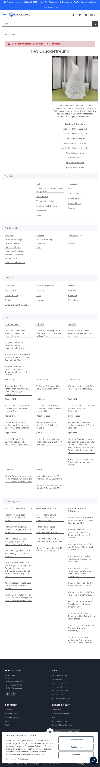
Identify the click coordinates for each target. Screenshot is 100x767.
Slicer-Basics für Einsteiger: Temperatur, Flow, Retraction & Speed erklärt (49, 408)
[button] (73, 14)
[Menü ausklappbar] (4, 12)
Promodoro (73, 300)
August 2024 (10, 399)
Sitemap (71, 208)
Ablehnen (76, 755)
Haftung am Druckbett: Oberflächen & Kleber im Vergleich (47, 425)
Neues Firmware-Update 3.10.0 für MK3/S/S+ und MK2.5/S (50, 486)
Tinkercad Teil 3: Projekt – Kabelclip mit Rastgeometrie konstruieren (80, 333)
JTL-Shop (86, 764)
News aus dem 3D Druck (47, 508)
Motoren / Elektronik (14, 254)
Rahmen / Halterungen (15, 262)
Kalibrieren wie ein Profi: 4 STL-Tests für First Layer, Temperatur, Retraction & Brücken (16, 370)
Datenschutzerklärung (60, 713)
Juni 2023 (40, 432)
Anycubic (72, 285)
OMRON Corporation (45, 285)
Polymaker (40, 300)
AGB (70, 188)
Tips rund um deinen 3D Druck (18, 508)
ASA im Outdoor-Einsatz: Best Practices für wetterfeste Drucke (81, 462)
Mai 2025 (72, 324)
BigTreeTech (10, 290)
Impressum (10, 759)
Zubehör (8, 709)
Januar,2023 (10, 469)
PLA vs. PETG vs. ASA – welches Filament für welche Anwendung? (81, 408)
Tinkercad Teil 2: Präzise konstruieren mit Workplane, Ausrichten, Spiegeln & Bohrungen (17, 390)
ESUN (38, 295)
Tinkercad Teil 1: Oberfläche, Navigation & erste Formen (48, 387)
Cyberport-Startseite (75, 167)
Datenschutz (23, 759)
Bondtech (72, 290)
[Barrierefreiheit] (93, 760)
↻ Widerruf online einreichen (66, 731)
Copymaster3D (11, 295)
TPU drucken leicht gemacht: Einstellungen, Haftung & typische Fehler (17, 408)
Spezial (71, 243)
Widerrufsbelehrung (60, 721)
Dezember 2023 (43, 416)
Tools (38, 247)
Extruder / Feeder (12, 243)
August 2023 (10, 432)
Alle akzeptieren (76, 740)
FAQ (38, 184)
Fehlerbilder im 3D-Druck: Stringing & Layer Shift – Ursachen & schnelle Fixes (16, 442)
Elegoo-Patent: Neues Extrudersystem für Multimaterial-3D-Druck (15, 345)
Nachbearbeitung (44, 239)
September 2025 (12, 324)
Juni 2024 (40, 399)
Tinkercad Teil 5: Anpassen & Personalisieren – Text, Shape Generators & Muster (17, 357)
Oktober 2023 (74, 416)
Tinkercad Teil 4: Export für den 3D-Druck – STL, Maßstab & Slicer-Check (49, 333)
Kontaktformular (75, 157)
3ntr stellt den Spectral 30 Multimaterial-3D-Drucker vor (49, 477)
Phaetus (8, 300)
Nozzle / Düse (11, 258)
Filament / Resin (11, 713)
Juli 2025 (40, 324)
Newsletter (41, 210)
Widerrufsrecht (74, 203)
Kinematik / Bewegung (14, 251)
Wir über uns (42, 196)
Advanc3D (72, 295)
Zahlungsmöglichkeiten (46, 206)
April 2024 (72, 399)
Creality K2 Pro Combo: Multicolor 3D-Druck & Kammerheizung (15, 333)
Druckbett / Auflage (13, 239)
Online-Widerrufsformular (62, 725)
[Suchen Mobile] (47, 24)
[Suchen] (95, 24)
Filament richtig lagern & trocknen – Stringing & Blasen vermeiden (81, 425)
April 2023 (72, 432)
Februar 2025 (42, 379)
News (38, 215)
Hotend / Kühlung (12, 247)
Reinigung (40, 243)
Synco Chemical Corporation (17, 305)
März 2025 (9, 379)
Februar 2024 (11, 416)
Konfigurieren (76, 747)
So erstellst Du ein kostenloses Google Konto (49, 190)
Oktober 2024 (74, 379)
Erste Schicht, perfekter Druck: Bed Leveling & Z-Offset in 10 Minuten (49, 442)
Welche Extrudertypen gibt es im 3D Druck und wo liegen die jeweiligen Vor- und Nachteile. (18, 479)
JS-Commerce (11, 285)
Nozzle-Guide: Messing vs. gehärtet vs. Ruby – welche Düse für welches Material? (17, 425)
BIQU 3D (40, 290)
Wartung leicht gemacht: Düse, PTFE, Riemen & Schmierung (81, 387)
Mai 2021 (40, 469)
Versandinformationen (46, 201)
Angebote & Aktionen (75, 162)
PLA (69, 239)
